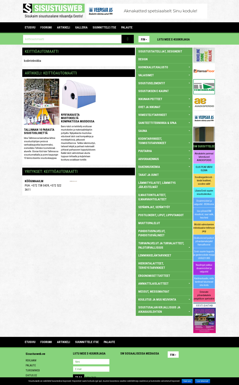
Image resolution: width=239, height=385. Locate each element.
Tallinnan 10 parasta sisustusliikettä (39, 131)
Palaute (31, 365)
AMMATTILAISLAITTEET (164, 283)
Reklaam (31, 360)
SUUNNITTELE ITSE (104, 27)
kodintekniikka (32, 60)
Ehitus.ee (31, 375)
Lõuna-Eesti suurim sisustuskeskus (204, 192)
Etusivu (30, 27)
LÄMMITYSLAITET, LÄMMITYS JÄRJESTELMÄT (157, 185)
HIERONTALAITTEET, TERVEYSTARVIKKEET (151, 265)
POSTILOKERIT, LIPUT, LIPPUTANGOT (161, 215)
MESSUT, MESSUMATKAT (153, 291)
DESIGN (143, 59)
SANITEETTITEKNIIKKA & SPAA (164, 123)
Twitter (145, 362)
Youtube (211, 39)
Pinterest (197, 39)
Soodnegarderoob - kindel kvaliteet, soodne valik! (204, 180)
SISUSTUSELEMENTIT (164, 83)
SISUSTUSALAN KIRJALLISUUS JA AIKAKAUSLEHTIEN (164, 309)
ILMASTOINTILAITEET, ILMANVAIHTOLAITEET (152, 197)
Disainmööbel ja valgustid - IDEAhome (204, 202)
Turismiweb (33, 370)
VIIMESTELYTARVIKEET (164, 115)
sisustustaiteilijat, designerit (160, 51)
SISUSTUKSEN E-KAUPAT (153, 91)
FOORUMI (46, 27)
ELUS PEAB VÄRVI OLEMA (204, 169)
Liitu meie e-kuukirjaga (173, 39)
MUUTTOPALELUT (149, 223)
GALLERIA (81, 27)
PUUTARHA (164, 151)
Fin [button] (144, 39)
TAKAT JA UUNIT (148, 175)
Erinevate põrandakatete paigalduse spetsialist (204, 295)
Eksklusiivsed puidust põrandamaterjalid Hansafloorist (204, 241)
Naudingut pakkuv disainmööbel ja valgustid (204, 268)
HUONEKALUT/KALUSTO (164, 67)
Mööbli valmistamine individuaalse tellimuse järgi (204, 227)
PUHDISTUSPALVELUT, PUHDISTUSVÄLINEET (151, 233)
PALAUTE (126, 27)
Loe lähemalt (202, 381)
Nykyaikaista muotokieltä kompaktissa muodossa (77, 118)
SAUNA (164, 131)
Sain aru (187, 381)
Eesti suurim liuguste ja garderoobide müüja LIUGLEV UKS (204, 254)
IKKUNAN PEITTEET (164, 99)
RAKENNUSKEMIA (164, 167)
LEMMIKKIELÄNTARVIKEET (154, 255)
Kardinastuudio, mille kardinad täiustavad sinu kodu (204, 281)
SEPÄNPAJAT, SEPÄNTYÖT (154, 207)
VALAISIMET (164, 75)
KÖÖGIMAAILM (34, 181)
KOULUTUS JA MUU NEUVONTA (164, 299)
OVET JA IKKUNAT (164, 107)
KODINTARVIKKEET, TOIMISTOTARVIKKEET (164, 141)
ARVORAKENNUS (164, 159)
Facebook (204, 39)
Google (152, 362)
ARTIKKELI (63, 27)
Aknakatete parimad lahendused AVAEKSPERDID (204, 157)
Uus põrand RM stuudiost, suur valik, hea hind (204, 214)
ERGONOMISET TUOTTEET (154, 275)
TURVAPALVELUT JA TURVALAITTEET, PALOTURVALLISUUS (164, 245)
